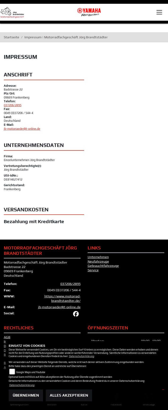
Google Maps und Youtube (30, 372)
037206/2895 (12, 105)
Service (93, 270)
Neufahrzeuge (98, 261)
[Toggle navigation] (159, 12)
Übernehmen (26, 395)
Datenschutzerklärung (81, 356)
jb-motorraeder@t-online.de (22, 128)
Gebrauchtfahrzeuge (103, 266)
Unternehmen (98, 257)
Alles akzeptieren (69, 395)
